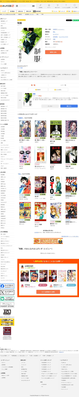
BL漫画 (2, 138)
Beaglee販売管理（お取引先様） (68, 378)
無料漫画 (37, 11)
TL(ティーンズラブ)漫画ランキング (49, 373)
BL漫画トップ (4, 41)
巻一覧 (33, 85)
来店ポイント (75, 11)
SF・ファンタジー (5, 163)
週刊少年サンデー (4, 268)
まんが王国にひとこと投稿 (6, 79)
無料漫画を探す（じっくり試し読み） (70, 236)
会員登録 (3, 59)
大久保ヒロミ (3, 188)
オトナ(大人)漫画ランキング (47, 378)
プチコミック (3, 238)
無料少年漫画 (3, 118)
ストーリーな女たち (5, 236)
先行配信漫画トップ (5, 32)
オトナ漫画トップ (4, 44)
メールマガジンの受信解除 (7, 367)
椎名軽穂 (3, 204)
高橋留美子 (3, 216)
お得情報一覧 (3, 53)
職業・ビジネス (4, 149)
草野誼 (2, 200)
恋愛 (2, 142)
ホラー (2, 161)
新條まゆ (3, 207)
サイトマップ (64, 389)
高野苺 (2, 213)
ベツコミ (3, 259)
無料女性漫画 (3, 111)
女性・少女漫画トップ (5, 35)
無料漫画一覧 (3, 108)
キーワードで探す (4, 95)
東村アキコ (3, 220)
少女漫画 (3, 129)
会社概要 (63, 387)
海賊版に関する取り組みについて (7, 317)
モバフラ (3, 278)
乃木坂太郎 (3, 218)
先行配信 (12, 11)
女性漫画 (3, 126)
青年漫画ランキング (46, 369)
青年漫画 (3, 131)
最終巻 (38, 89)
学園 (54, 39)
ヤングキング (3, 271)
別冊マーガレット (4, 257)
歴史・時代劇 (3, 154)
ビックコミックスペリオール (7, 280)
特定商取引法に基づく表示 (67, 384)
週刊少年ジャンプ (4, 243)
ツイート (70, 20)
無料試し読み (53, 52)
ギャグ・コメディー (5, 147)
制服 (34, 94)
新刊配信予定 (3, 28)
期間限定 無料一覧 (5, 120)
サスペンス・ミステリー (6, 152)
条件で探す (3, 86)
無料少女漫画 (3, 113)
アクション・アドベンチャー (7, 159)
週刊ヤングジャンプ (5, 252)
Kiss (2, 248)
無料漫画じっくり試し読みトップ (19, 355)
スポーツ (3, 156)
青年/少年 (28, 11)
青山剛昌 (3, 174)
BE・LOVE (3, 234)
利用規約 (63, 380)
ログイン (3, 61)
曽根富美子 (3, 211)
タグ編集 (20, 67)
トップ (4, 11)
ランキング (61, 11)
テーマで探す (3, 88)
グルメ (2, 166)
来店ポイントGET (4, 50)
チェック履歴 (3, 64)
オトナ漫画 (3, 140)
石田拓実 (3, 181)
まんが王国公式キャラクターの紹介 (69, 373)
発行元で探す (3, 97)
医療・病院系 (3, 168)
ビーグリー (56, 34)
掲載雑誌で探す (4, 93)
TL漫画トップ (4, 39)
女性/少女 (20, 11)
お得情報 (3, 377)
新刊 (68, 11)
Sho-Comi (3, 266)
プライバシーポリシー (66, 382)
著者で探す (3, 90)
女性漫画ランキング (46, 364)
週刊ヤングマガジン (5, 241)
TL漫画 (2, 136)
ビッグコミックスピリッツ (6, 245)
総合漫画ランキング (46, 362)
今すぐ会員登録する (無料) (48, 292)
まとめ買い (58, 89)
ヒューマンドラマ (4, 145)
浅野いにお (3, 177)
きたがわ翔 (3, 195)
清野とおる (3, 209)
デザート (3, 273)
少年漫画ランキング (46, 371)
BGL (19, 174)
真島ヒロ (3, 225)
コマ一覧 (63, 85)
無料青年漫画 (3, 115)
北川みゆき (3, 197)
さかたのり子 (3, 202)
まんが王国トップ (4, 355)
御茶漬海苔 (3, 190)
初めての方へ (3, 77)
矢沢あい (3, 227)
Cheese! (2, 255)
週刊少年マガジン (4, 250)
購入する (69, 106)
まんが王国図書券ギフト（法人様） (69, 375)
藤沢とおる (3, 223)
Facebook (43, 384)
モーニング (3, 264)
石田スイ (3, 179)
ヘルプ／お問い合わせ (5, 72)
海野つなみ (3, 183)
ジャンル (54, 11)
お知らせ (3, 70)
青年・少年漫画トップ (5, 37)
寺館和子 (59, 29)
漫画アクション (4, 275)
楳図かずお (3, 186)
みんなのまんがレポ (5, 100)
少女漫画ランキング (46, 367)
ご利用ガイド (3, 75)
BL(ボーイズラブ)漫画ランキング (48, 375)
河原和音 (3, 193)
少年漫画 (3, 133)
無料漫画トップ (4, 21)
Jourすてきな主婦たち (5, 261)
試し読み (50, 106)
